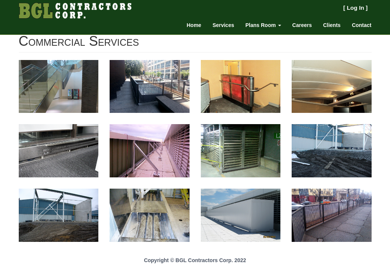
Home (194, 25)
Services (223, 25)
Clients (332, 25)
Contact (361, 25)
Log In (355, 7)
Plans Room (263, 25)
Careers (302, 25)
